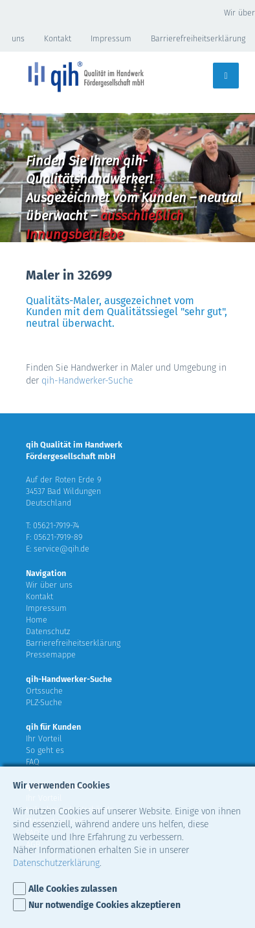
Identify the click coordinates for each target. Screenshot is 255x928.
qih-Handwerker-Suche (87, 380)
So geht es (45, 750)
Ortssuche (44, 691)
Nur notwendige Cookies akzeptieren (104, 905)
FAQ (32, 762)
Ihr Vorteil (44, 738)
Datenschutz (48, 631)
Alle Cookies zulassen (72, 888)
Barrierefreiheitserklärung (198, 38)
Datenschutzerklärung (56, 863)
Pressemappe (51, 654)
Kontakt (57, 38)
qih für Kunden (53, 727)
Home (36, 619)
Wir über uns (49, 585)
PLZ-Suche (44, 702)
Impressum (111, 38)
